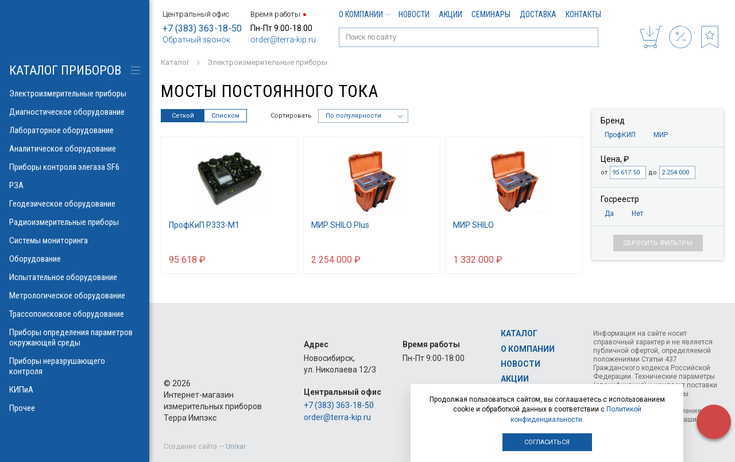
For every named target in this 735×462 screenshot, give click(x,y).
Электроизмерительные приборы (74, 93)
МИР (660, 135)
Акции (450, 14)
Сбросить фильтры (658, 243)
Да (609, 213)
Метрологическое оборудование (74, 295)
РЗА (74, 185)
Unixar (236, 446)
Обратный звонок (196, 39)
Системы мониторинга (74, 240)
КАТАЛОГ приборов (65, 70)
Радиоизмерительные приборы (74, 222)
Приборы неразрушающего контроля (74, 366)
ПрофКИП (620, 135)
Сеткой (183, 115)
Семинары (490, 14)
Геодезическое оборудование (74, 204)
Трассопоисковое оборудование (74, 314)
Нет (637, 213)
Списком (225, 115)
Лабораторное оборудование (74, 130)
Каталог (519, 333)
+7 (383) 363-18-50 (202, 28)
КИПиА (74, 390)
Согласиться (547, 442)
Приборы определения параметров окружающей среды (74, 337)
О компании (364, 14)
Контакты (583, 14)
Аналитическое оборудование (74, 148)
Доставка (538, 14)
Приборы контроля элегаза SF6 (74, 167)
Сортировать (291, 115)
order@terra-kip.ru (283, 39)
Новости (414, 14)
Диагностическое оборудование (74, 112)
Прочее (74, 408)
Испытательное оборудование (74, 277)
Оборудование (74, 259)
